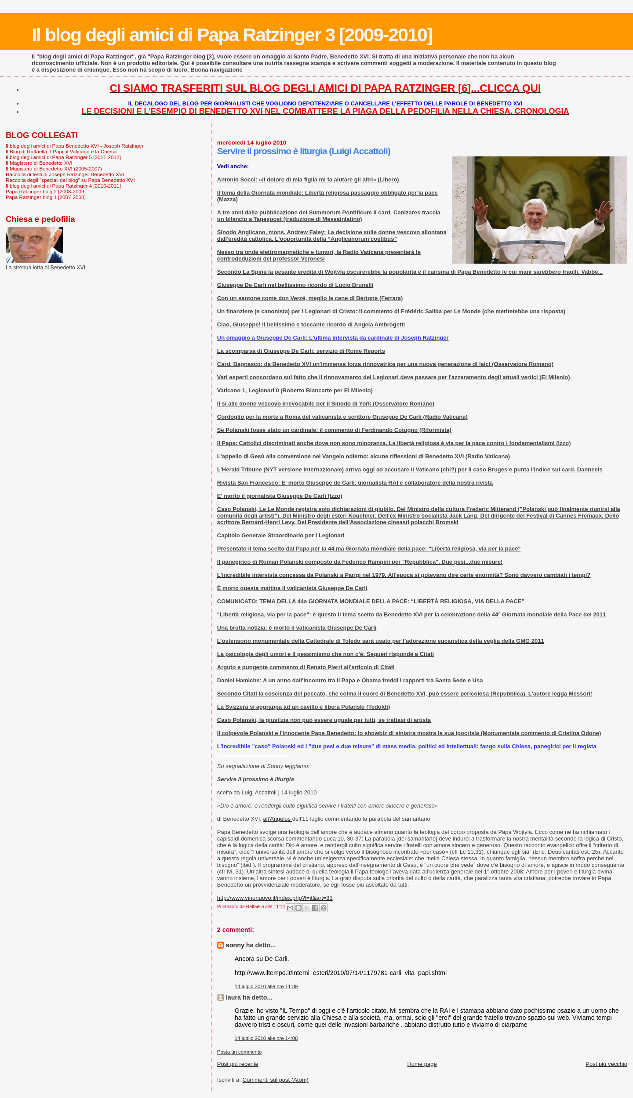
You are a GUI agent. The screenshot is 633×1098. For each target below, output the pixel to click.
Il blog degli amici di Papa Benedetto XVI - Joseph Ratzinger (74, 146)
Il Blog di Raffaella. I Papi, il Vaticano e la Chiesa (61, 151)
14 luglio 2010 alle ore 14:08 (266, 1038)
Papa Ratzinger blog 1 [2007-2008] (46, 197)
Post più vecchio (606, 1064)
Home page (422, 1064)
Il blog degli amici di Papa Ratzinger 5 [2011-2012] (63, 157)
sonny (235, 945)
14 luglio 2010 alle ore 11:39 (266, 986)
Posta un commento (239, 1052)
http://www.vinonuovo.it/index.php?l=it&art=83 (275, 898)
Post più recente (237, 1064)
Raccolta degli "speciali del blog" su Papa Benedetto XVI (70, 180)
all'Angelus (277, 818)
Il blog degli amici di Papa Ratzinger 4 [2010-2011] (63, 185)
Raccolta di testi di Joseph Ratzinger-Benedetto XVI (65, 174)
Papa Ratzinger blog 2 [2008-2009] (46, 191)
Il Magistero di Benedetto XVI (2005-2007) (54, 168)
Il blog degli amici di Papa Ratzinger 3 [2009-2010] (232, 34)
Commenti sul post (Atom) (276, 1079)
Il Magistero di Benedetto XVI (39, 163)
